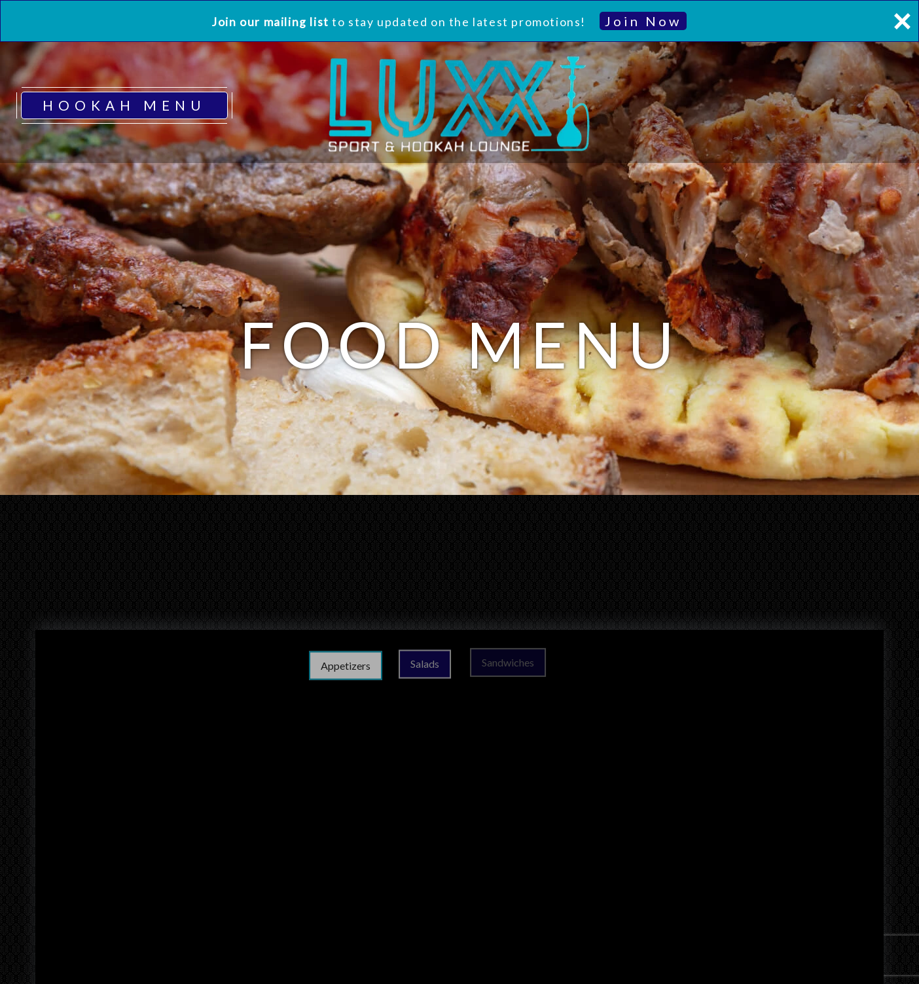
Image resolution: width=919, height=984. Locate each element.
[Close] (902, 21)
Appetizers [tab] (364, 663)
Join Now (643, 21)
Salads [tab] (448, 661)
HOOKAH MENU (124, 105)
